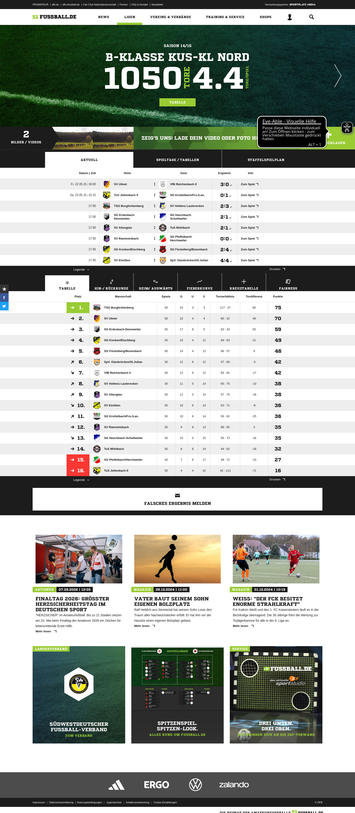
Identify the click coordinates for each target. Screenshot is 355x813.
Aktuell (89, 159)
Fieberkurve (199, 284)
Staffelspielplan (266, 159)
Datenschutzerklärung (61, 802)
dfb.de (55, 4)
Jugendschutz (114, 802)
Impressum (39, 802)
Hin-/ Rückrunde (111, 284)
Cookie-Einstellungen (165, 802)
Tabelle (177, 102)
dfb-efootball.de (71, 4)
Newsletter (157, 4)
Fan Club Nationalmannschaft (99, 4)
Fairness (288, 284)
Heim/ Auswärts (155, 284)
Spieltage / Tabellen (177, 159)
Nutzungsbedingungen (89, 802)
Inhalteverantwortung (137, 802)
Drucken (277, 269)
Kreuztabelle (244, 284)
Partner (124, 4)
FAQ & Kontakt (140, 4)
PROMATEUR (40, 4)
